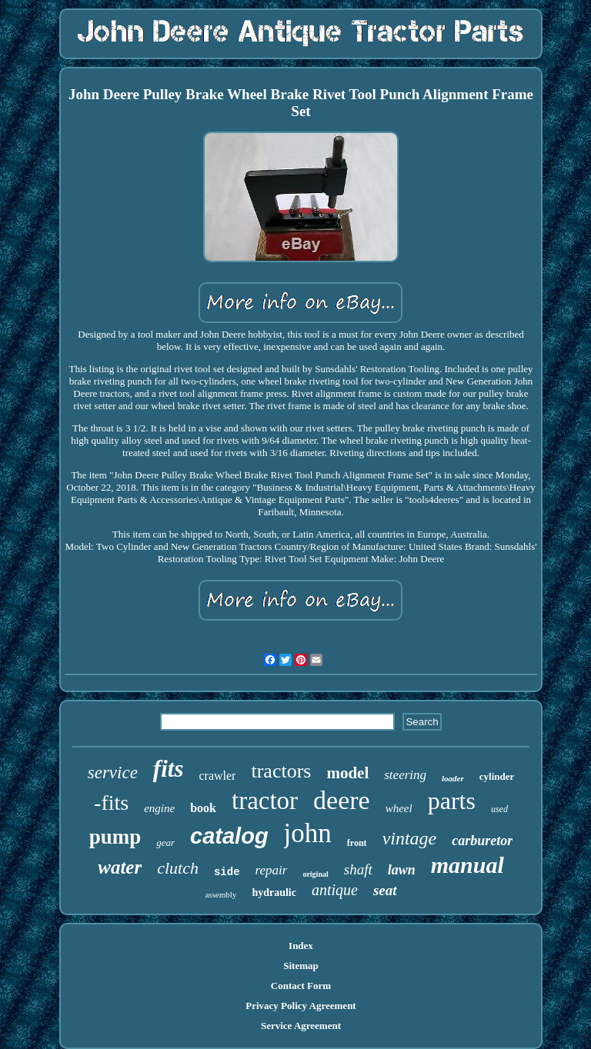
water (120, 867)
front (357, 843)
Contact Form (301, 985)
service (113, 772)
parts (452, 800)
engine (159, 808)
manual (467, 864)
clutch (178, 867)
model (347, 773)
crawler (217, 775)
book (203, 807)
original (315, 874)
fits (168, 768)
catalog (229, 836)
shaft (358, 869)
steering (405, 775)
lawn (402, 869)
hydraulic (274, 892)
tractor (265, 800)
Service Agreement (301, 1025)
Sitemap (301, 965)
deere (341, 800)
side (227, 872)
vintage (409, 838)
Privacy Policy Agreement (300, 1005)
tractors (281, 771)
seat (385, 890)
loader (453, 778)
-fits (111, 802)
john (308, 833)
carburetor (482, 840)
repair (271, 870)
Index (301, 945)
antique (335, 889)
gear (165, 842)
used (499, 809)
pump (115, 836)
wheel (399, 808)
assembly (220, 894)
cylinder (497, 776)
